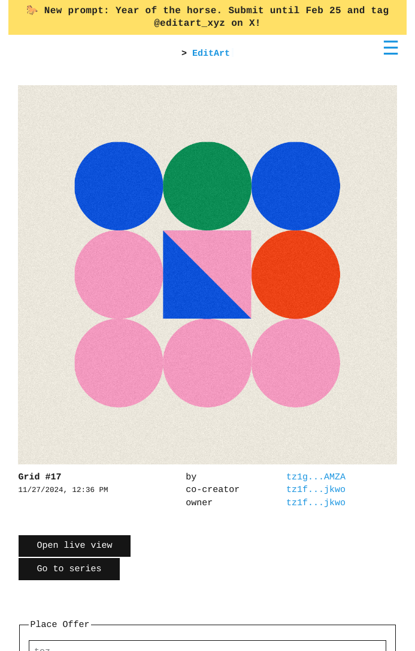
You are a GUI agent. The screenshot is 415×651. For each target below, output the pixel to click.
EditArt (211, 54)
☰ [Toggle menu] (390, 48)
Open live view (74, 546)
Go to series (69, 569)
